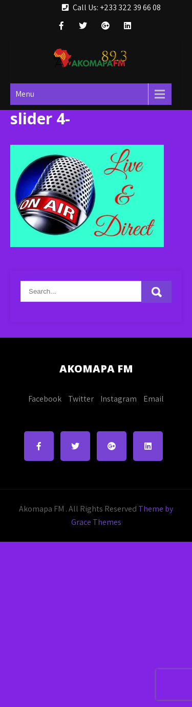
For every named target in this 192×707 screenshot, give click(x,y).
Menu (24, 94)
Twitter (81, 398)
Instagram (118, 398)
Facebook (44, 398)
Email (153, 398)
